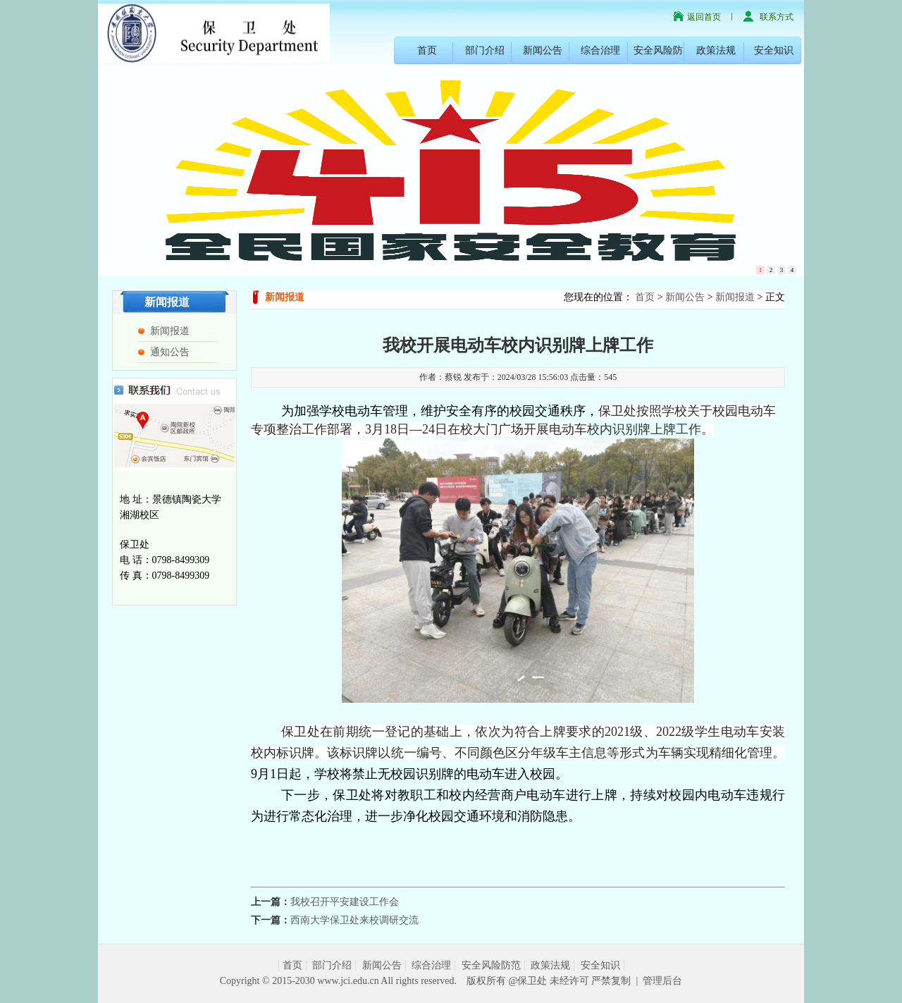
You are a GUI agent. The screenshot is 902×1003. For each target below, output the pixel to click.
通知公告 (170, 352)
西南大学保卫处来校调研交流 (354, 920)
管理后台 (662, 981)
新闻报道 (170, 331)
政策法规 (716, 50)
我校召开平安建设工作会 (344, 902)
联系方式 (776, 17)
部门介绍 (485, 50)
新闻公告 (542, 50)
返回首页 (704, 17)
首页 (427, 50)
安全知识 (773, 50)
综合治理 (600, 50)
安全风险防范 (491, 965)
